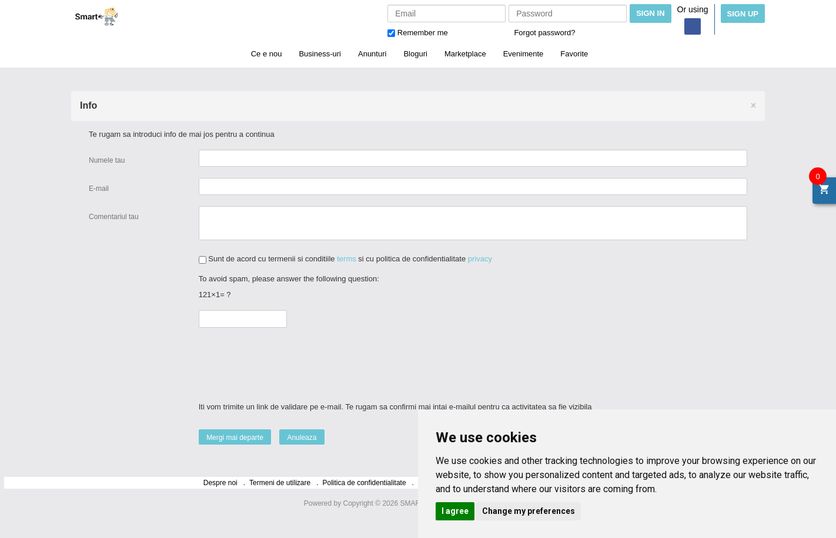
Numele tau (107, 160)
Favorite (574, 53)
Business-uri (320, 53)
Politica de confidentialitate (364, 483)
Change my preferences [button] (528, 511)
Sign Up (742, 13)
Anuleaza (301, 437)
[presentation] (291, 359)
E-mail (99, 188)
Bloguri (415, 53)
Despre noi (220, 483)
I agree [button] (455, 511)
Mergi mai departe (234, 437)
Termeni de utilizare (279, 483)
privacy (480, 258)
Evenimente (523, 53)
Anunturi (372, 53)
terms (346, 258)
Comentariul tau (115, 217)
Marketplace (465, 53)
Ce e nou (266, 53)
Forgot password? (544, 32)
